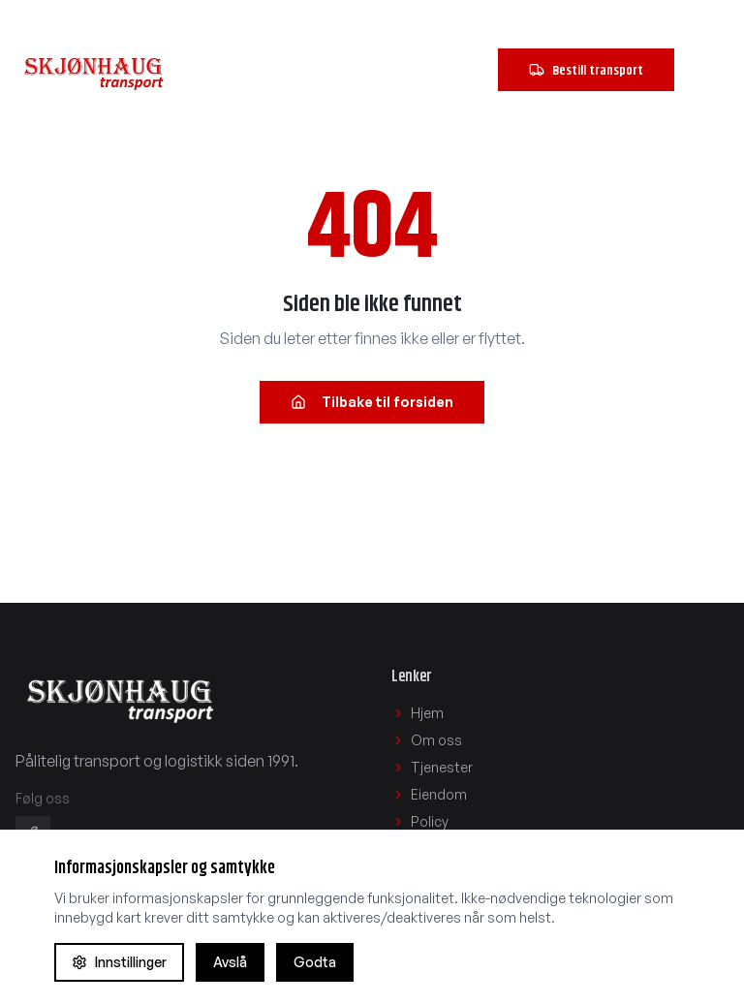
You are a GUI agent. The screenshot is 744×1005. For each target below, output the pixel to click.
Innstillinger (119, 962)
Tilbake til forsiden (372, 401)
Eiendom (429, 794)
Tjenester (432, 767)
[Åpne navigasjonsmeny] (707, 69)
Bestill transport (586, 70)
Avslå (230, 962)
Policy (420, 821)
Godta (315, 962)
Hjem (417, 713)
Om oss (426, 740)
